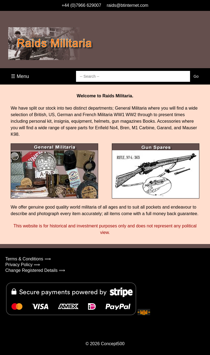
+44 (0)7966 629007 (81, 5)
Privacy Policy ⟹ (22, 264)
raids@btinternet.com (127, 5)
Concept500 (112, 343)
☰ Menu (20, 76)
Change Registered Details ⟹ (35, 270)
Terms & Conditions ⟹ (28, 259)
